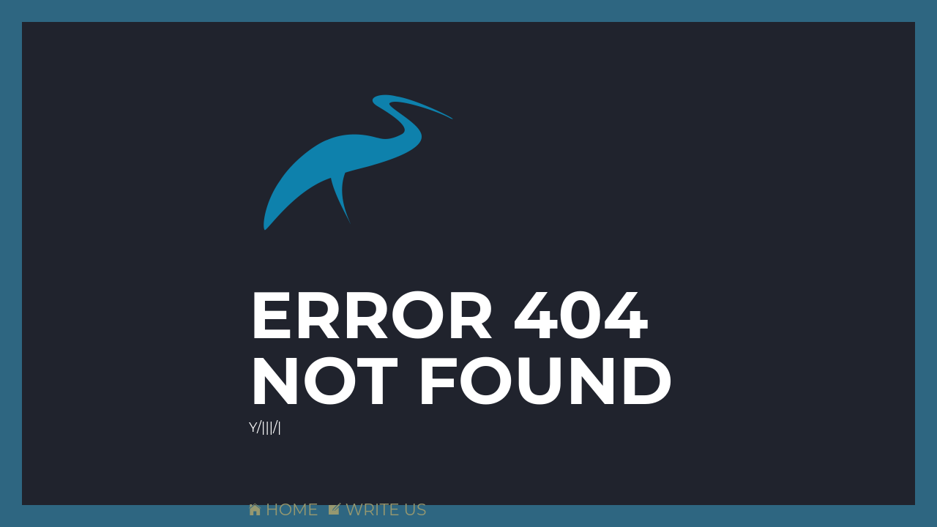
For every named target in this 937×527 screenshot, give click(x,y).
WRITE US (378, 510)
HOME (283, 510)
